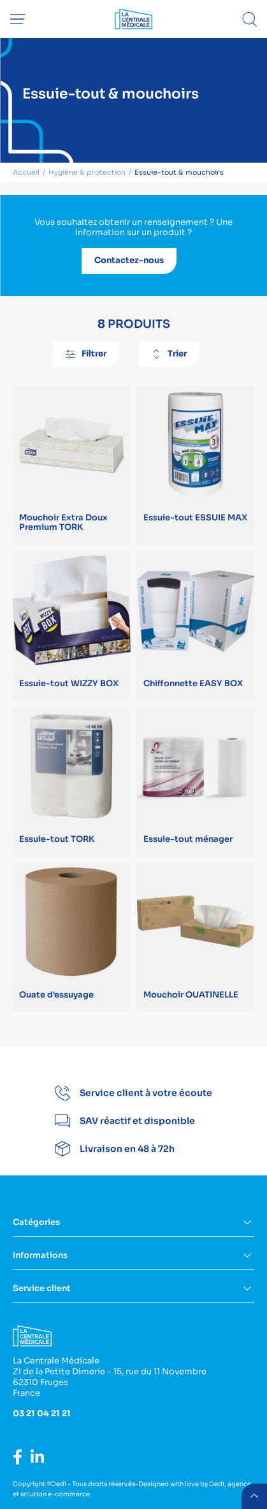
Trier (169, 353)
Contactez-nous (129, 260)
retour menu (254, 1496)
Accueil (26, 172)
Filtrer (86, 353)
